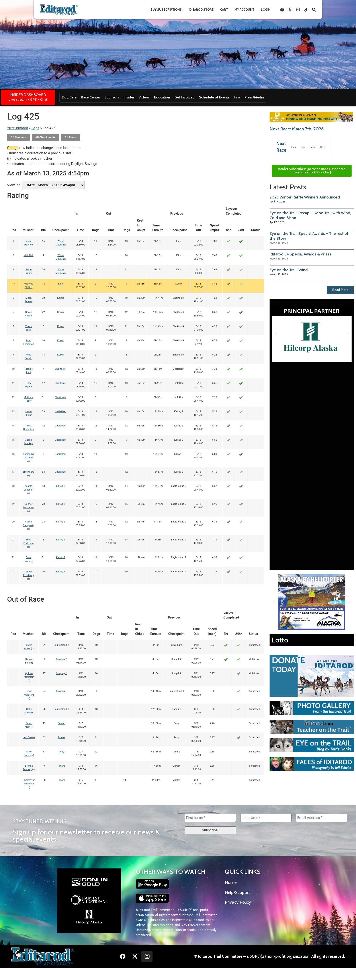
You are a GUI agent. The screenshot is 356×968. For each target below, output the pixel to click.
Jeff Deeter (29, 737)
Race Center (90, 97)
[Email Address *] (321, 818)
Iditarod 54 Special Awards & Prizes (300, 254)
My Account (244, 10)
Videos (144, 97)
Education (162, 97)
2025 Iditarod (17, 128)
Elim (60, 283)
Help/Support (237, 892)
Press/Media (254, 97)
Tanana (61, 765)
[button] (276, 334)
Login (265, 10)
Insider (128, 97)
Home (231, 882)
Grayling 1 (61, 691)
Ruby (61, 751)
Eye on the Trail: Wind (289, 269)
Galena (61, 723)
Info (237, 97)
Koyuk (60, 297)
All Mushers (18, 137)
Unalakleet (60, 411)
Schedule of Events (214, 97)
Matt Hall (28, 255)
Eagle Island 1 (61, 709)
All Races (71, 137)
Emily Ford (28, 471)
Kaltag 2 (60, 486)
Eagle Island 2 (61, 645)
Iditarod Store (200, 10)
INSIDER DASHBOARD (28, 94)
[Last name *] (265, 818)
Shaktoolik (60, 368)
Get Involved (184, 97)
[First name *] (210, 818)
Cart (224, 10)
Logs (35, 128)
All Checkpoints (45, 137)
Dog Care (69, 97)
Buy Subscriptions (166, 10)
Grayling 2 (61, 659)
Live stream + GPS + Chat (28, 99)
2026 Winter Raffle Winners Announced (305, 197)
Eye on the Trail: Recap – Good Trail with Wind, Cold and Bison (310, 215)
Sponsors (111, 97)
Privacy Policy (238, 902)
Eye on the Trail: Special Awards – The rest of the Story (309, 236)
